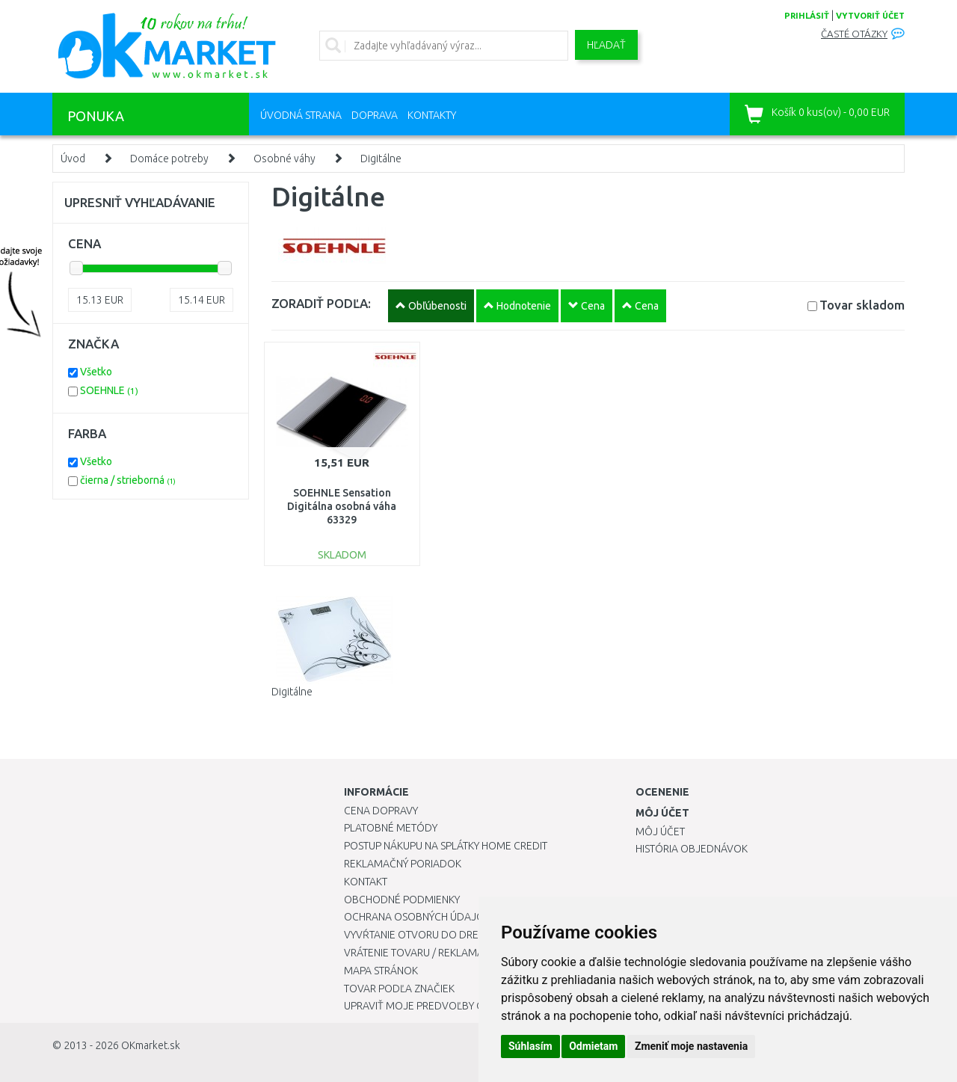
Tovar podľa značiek (399, 989)
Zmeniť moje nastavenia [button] (691, 1046)
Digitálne (380, 159)
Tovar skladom (862, 305)
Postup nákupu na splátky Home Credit (445, 846)
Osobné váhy (284, 159)
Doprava (374, 115)
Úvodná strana (301, 115)
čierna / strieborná (128, 480)
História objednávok (692, 849)
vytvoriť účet (870, 15)
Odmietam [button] (593, 1046)
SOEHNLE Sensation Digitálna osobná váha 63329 (341, 506)
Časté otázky (854, 34)
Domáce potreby (169, 159)
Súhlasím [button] (530, 1046)
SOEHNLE (109, 390)
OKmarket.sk (150, 1045)
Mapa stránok (381, 971)
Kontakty (431, 115)
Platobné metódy (390, 828)
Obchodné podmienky (402, 900)
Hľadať (606, 45)
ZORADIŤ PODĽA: (321, 303)
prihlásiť (806, 15)
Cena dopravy (381, 811)
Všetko (96, 372)
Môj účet (660, 831)
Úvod (73, 159)
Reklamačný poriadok (402, 864)
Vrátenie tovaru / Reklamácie (421, 953)
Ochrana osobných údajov (417, 917)
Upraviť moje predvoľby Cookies (431, 1006)
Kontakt (365, 882)
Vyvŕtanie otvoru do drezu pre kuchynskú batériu (477, 935)
